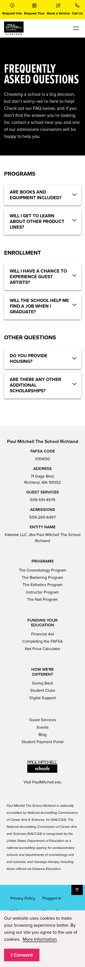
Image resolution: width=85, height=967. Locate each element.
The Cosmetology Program (42, 570)
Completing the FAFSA (42, 641)
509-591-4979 (42, 499)
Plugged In (51, 898)
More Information (40, 939)
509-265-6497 (42, 517)
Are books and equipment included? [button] (35, 195)
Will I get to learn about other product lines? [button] (37, 221)
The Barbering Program (42, 577)
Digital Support (42, 697)
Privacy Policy (22, 898)
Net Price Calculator (42, 648)
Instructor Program (42, 592)
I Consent (22, 955)
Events (43, 727)
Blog (42, 734)
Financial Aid (42, 634)
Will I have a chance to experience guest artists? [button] (38, 276)
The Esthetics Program (43, 584)
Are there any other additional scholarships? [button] (35, 385)
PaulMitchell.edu (46, 782)
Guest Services (42, 719)
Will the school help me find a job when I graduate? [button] (39, 306)
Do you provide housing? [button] (28, 358)
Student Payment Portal (42, 741)
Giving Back (42, 683)
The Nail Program (42, 599)
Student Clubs (42, 690)
